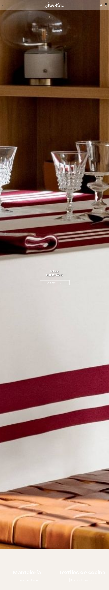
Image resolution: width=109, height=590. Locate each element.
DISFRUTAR (55, 282)
